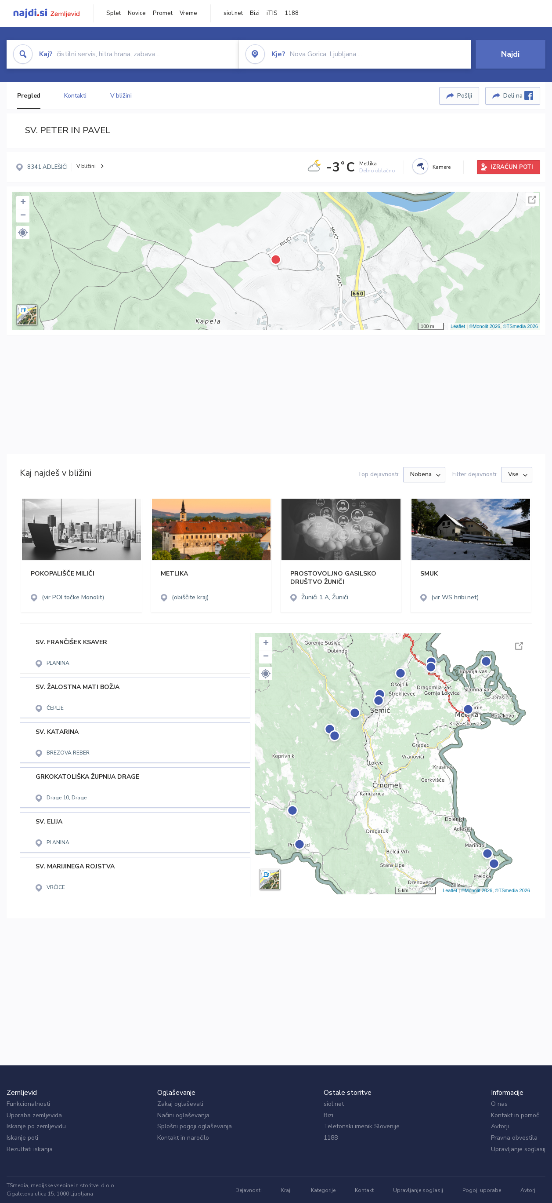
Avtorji (500, 1126)
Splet (113, 13)
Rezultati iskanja (30, 1149)
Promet (163, 13)
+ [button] (23, 202)
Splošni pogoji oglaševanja (194, 1126)
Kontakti (75, 95)
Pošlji (464, 95)
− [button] (23, 215)
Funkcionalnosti (28, 1104)
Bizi (255, 13)
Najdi (510, 54)
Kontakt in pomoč (515, 1115)
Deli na (518, 95)
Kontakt (364, 1190)
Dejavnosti (248, 1190)
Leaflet (458, 326)
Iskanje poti (22, 1138)
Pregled (28, 95)
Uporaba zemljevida (34, 1115)
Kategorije (323, 1190)
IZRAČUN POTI (512, 167)
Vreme (188, 13)
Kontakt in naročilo (183, 1138)
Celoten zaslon (532, 199)
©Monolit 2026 (484, 326)
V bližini (121, 95)
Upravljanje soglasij (518, 1149)
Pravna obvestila (514, 1138)
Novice (137, 13)
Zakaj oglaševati (180, 1104)
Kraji (286, 1190)
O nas (499, 1104)
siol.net (233, 13)
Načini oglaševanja (183, 1115)
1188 (292, 13)
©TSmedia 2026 (520, 326)
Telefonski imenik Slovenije (362, 1126)
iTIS (272, 13)
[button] (22, 232)
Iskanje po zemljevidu (36, 1126)
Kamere (442, 167)
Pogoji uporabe (481, 1190)
